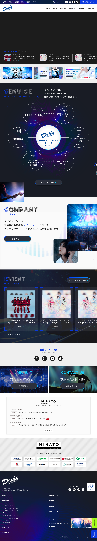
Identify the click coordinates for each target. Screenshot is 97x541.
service (63, 8)
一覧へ (26, 51)
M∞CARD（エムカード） (58, 523)
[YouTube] (52, 358)
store (90, 8)
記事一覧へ (48, 430)
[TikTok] (60, 358)
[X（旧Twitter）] (36, 358)
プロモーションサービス (11, 508)
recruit (82, 8)
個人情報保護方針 (64, 537)
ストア (51, 520)
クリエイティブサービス (10, 515)
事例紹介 (52, 506)
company (72, 8)
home (48, 8)
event (51, 501)
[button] (19, 51)
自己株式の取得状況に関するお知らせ (31, 419)
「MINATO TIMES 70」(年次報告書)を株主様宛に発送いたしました (42, 425)
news (55, 8)
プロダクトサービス (9, 505)
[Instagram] (44, 358)
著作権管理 (6, 523)
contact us (54, 512)
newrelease (54, 495)
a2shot (52, 526)
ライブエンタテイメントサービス (11, 512)
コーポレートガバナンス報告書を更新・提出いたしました (38, 412)
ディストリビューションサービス (10, 519)
